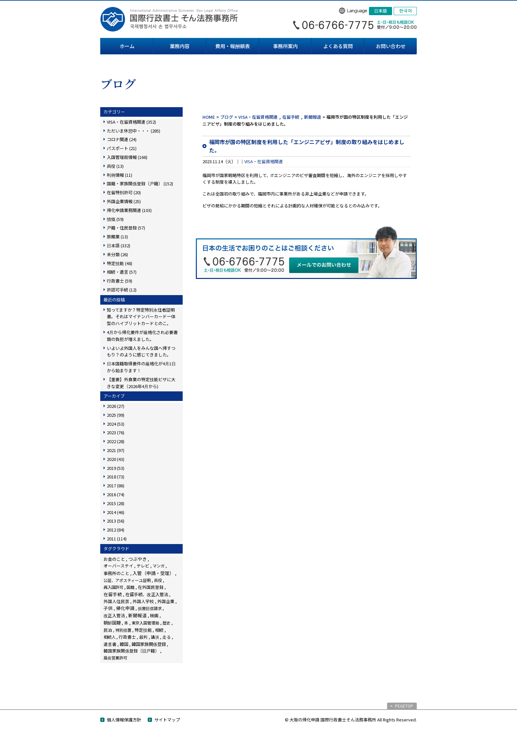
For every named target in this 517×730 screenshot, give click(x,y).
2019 (115, 468)
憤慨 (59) (115, 219)
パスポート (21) (122, 148)
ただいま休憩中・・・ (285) (133, 131)
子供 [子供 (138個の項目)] (108, 608)
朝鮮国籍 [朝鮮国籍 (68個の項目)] (112, 623)
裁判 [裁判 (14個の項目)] (143, 637)
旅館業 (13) (117, 236)
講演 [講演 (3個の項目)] (155, 637)
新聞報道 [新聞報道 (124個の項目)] (137, 615)
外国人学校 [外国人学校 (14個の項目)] (143, 601)
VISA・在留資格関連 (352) (131, 122)
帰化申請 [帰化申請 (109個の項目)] (125, 608)
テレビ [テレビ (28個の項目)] (143, 566)
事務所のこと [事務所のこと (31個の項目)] (116, 573)
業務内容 (180, 46)
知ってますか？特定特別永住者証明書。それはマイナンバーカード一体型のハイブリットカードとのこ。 (141, 317)
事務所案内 (285, 46)
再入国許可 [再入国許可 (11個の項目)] (113, 587)
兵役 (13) (115, 166)
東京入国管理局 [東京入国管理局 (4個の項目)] (145, 622)
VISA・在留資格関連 (258, 117)
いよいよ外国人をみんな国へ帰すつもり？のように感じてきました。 (141, 351)
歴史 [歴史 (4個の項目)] (166, 622)
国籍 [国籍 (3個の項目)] (131, 587)
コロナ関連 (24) (122, 139)
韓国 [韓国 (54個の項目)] (124, 644)
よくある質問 (338, 46)
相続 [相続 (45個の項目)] (159, 630)
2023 (115, 432)
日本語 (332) (118, 245)
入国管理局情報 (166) (127, 157)
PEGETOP (404, 706)
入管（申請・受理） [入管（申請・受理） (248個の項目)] (153, 573)
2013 (115, 521)
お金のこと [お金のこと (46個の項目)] (114, 559)
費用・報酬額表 (232, 46)
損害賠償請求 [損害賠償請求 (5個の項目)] (150, 608)
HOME (208, 117)
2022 (115, 441)
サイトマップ (167, 719)
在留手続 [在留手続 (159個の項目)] (113, 594)
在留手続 (290, 117)
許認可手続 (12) (122, 290)
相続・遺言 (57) (122, 272)
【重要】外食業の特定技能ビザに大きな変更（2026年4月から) (141, 382)
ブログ (226, 117)
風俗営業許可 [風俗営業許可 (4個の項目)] (115, 657)
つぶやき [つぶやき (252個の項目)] (137, 559)
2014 (115, 512)
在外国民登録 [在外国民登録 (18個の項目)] (151, 587)
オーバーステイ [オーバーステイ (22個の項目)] (118, 566)
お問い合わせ (391, 46)
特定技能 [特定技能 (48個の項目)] (143, 630)
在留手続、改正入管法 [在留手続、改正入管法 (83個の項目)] (146, 594)
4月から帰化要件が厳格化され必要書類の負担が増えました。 (142, 335)
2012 (115, 530)
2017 (115, 485)
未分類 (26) (117, 254)
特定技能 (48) (119, 263)
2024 (115, 424)
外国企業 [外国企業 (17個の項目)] (165, 601)
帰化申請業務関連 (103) (129, 210)
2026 (115, 406)
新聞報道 (312, 117)
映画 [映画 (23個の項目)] (154, 615)
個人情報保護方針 (124, 719)
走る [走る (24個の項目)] (166, 637)
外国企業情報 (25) (124, 201)
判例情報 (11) (119, 175)
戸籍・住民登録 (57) (126, 228)
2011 (117, 538)
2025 (115, 415)
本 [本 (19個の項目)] (126, 623)
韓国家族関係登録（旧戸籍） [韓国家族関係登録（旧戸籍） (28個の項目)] (131, 651)
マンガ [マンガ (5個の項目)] (159, 565)
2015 (115, 503)
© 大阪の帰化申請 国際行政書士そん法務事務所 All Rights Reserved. (351, 719)
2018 (115, 476)
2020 (115, 459)
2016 (115, 494)
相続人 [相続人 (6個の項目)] (109, 637)
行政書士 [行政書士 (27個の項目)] (127, 637)
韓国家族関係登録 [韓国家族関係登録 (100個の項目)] (149, 644)
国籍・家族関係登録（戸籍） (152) (140, 183)
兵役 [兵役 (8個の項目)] (158, 580)
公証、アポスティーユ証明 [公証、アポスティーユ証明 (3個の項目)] (127, 580)
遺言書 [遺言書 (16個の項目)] (110, 644)
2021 (115, 450)
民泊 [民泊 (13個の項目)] (108, 630)
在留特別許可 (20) (124, 192)
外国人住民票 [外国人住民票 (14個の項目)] (116, 601)
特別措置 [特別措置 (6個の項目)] (123, 630)
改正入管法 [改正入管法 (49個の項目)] (114, 615)
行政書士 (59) (119, 281)
